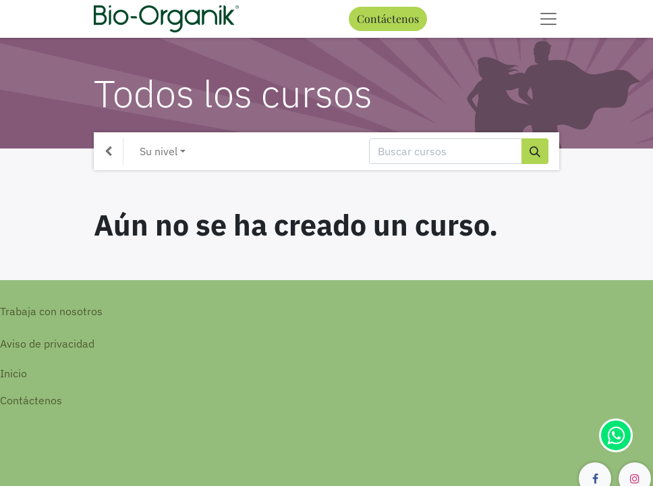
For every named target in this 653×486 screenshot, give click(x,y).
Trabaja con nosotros (51, 311)
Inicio (13, 373)
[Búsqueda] (534, 151)
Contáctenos (388, 18)
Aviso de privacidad (47, 343)
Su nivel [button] (158, 151)
